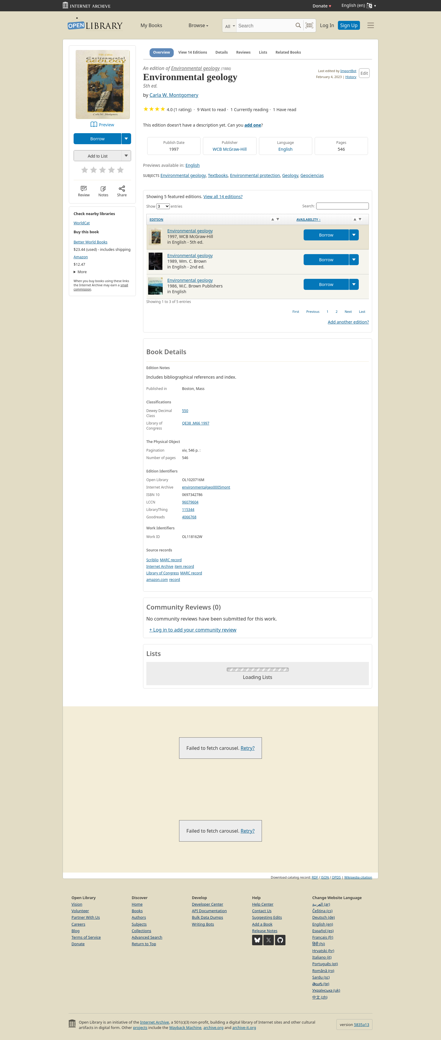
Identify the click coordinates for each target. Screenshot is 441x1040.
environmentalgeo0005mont (206, 487)
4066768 (189, 517)
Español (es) (323, 930)
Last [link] (362, 311)
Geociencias (312, 175)
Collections (141, 930)
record (174, 579)
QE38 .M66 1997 (195, 423)
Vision (77, 904)
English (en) (322, 924)
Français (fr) (322, 937)
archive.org (213, 1027)
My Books (151, 25)
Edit (364, 73)
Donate (322, 6)
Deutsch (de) (323, 917)
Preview (106, 125)
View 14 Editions (192, 52)
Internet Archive (159, 566)
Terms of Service (86, 937)
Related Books (288, 52)
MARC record (170, 559)
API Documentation (209, 910)
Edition (156, 219)
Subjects (139, 924)
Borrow (97, 139)
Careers (78, 924)
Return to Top (144, 943)
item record (184, 566)
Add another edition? (348, 322)
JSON (325, 877)
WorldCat (82, 223)
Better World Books (91, 242)
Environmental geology (195, 68)
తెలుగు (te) (320, 983)
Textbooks (218, 175)
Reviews (243, 52)
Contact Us (261, 910)
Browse (191, 25)
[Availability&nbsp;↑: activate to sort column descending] (331, 219)
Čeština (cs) (322, 910)
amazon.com (157, 579)
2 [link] (336, 311)
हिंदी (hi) (318, 943)
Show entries (164, 206)
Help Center (263, 904)
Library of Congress (162, 573)
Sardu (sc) (321, 977)
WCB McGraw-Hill (230, 149)
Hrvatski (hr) (323, 950)
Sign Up (349, 25)
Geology (290, 175)
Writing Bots (203, 924)
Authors (139, 917)
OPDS (336, 877)
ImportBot (348, 71)
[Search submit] (298, 25)
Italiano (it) (322, 957)
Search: (335, 206)
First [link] (296, 311)
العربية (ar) (321, 904)
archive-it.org (244, 1027)
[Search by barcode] (309, 25)
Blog (76, 930)
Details (221, 52)
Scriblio (152, 559)
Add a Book (262, 924)
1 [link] (327, 311)
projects (140, 1027)
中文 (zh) (319, 997)
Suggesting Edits (267, 917)
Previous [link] (312, 311)
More (82, 271)
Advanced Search (147, 937)
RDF (315, 877)
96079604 (190, 502)
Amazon (81, 256)
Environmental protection (255, 175)
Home (137, 904)
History (350, 76)
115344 (188, 509)
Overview (161, 52)
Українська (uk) (326, 990)
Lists (263, 52)
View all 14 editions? (223, 196)
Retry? (248, 748)
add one (252, 125)
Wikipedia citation (358, 877)
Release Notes (264, 930)
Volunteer (80, 910)
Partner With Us (86, 917)
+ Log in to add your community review (192, 630)
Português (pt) (325, 963)
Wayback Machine (185, 1027)
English (285, 149)
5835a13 (361, 1024)
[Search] (264, 25)
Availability (308, 219)
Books (137, 910)
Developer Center (207, 904)
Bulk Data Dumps (207, 917)
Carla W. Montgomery (174, 95)
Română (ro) (323, 970)
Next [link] (348, 311)
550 (185, 410)
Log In (327, 25)
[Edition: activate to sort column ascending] (220, 219)
